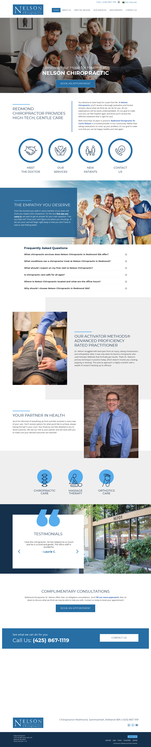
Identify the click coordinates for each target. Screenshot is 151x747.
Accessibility (127, 740)
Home (56, 10)
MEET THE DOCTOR (31, 155)
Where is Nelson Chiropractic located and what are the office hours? (62, 282)
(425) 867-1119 (109, 2)
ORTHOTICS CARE (106, 482)
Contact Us (131, 10)
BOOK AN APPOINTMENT (75, 83)
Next (77, 550)
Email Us (132, 736)
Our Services (99, 10)
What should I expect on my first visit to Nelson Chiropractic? (58, 268)
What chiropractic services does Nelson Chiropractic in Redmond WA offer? (66, 254)
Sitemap (135, 740)
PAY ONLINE (129, 2)
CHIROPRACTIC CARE (44, 482)
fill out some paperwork (107, 597)
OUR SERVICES (60, 155)
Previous (19, 550)
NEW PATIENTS (90, 155)
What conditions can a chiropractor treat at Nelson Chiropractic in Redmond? (67, 261)
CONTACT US (119, 638)
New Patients (116, 10)
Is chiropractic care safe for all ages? (44, 275)
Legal (114, 740)
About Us (66, 10)
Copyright (108, 740)
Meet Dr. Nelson (82, 10)
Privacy (120, 740)
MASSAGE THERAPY (75, 482)
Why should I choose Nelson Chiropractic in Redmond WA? (57, 288)
